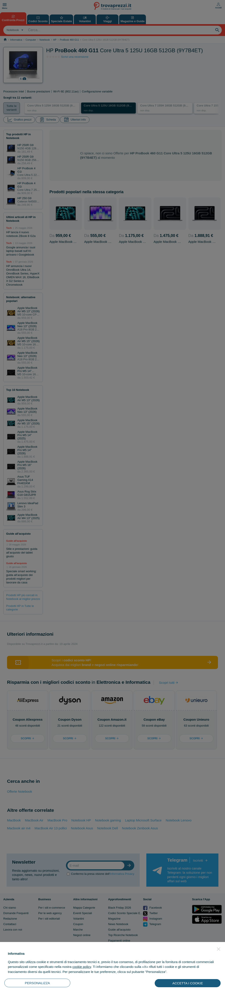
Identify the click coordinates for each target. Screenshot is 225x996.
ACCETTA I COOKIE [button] (187, 983)
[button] (218, 949)
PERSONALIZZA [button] (37, 983)
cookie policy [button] (81, 967)
